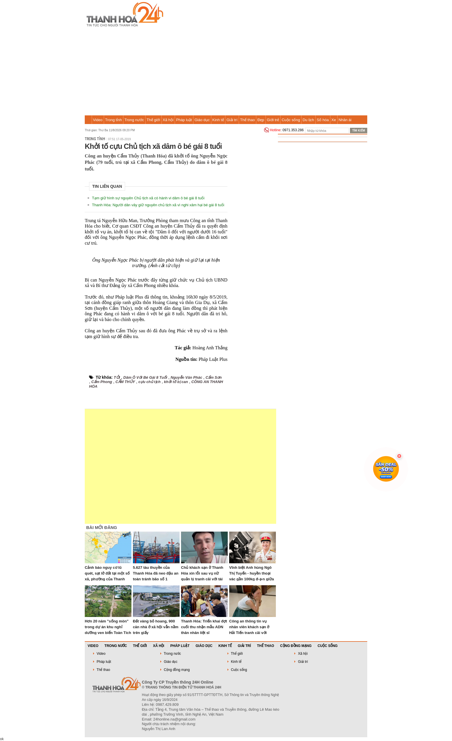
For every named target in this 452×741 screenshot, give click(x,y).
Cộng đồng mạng (296, 646)
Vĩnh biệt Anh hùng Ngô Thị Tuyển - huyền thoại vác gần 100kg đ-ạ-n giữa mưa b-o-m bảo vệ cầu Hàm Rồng (251, 579)
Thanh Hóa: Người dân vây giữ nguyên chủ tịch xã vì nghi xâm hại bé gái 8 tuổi (158, 205)
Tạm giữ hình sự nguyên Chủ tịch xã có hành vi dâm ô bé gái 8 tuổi (148, 198)
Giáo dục (202, 120)
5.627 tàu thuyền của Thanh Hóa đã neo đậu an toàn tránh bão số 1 (155, 573)
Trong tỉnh (113, 120)
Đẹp (260, 120)
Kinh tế (218, 120)
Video (98, 120)
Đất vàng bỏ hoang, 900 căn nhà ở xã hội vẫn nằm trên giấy (155, 627)
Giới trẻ (273, 120)
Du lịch (308, 120)
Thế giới (153, 120)
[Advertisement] (226, 72)
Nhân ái (344, 120)
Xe (334, 120)
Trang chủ (88, 120)
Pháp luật (184, 120)
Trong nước (134, 120)
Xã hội (168, 120)
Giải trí (232, 120)
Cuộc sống (291, 120)
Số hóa (323, 120)
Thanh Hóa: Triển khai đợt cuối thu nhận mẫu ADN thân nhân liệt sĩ (204, 627)
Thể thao (247, 120)
